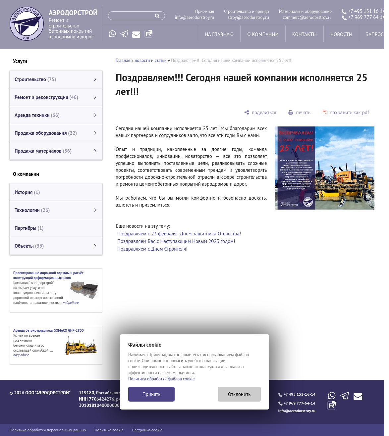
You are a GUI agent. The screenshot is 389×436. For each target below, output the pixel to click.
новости (341, 34)
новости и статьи (151, 60)
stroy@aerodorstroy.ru (248, 17)
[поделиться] (260, 112)
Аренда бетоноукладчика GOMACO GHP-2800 (48, 330)
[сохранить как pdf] (345, 112)
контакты (304, 34)
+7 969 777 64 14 (363, 17)
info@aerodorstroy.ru (194, 17)
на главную (219, 34)
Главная (123, 60)
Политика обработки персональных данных (48, 429)
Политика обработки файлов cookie (161, 379)
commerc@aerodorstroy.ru (307, 17)
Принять (151, 394)
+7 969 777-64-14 (296, 403)
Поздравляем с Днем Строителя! (152, 249)
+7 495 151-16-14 (296, 394)
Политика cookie (109, 429)
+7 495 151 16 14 (363, 11)
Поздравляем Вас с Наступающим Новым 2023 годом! (176, 241)
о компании (262, 34)
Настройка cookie (147, 429)
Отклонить (239, 394)
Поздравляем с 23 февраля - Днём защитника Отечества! (179, 233)
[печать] (299, 112)
